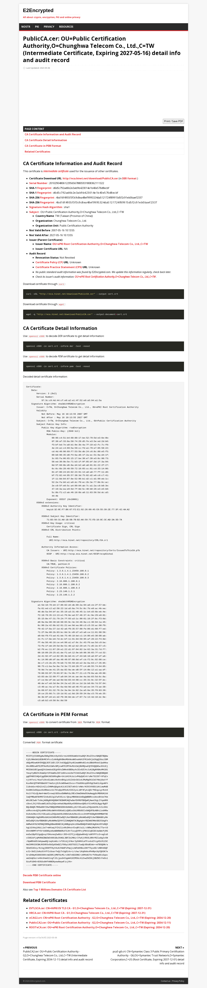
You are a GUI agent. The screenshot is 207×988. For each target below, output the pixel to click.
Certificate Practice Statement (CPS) (59, 267)
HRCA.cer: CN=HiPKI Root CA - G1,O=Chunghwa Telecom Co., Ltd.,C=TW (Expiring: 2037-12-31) (87, 913)
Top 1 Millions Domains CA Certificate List (59, 889)
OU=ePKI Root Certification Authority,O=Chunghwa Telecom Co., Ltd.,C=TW (100, 244)
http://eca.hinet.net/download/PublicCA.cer (90, 178)
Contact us (165, 981)
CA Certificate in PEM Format (43, 146)
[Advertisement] (103, 94)
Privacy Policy (178, 981)
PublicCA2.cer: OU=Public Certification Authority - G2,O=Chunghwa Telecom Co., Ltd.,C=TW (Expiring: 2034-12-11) (100, 922)
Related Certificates (37, 151)
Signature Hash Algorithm (45, 207)
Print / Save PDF (173, 121)
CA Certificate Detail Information (46, 140)
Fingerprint (44, 188)
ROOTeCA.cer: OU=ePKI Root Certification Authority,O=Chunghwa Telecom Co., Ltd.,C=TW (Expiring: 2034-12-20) (99, 927)
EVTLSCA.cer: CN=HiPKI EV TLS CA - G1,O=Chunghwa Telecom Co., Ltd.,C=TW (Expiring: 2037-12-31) (90, 908)
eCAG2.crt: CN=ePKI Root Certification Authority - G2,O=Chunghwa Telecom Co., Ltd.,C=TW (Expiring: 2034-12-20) (100, 917)
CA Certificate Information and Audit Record (53, 134)
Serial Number (38, 183)
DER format (129, 178)
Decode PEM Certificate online (42, 875)
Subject (34, 212)
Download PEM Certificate (39, 882)
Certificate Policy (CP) (49, 262)
